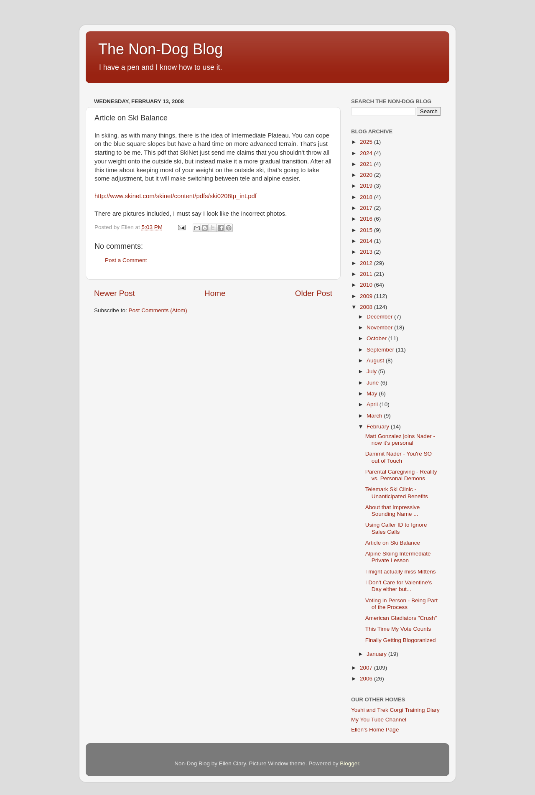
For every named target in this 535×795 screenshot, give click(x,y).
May (373, 393)
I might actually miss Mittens (400, 571)
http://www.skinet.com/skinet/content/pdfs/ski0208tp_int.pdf (175, 196)
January (377, 654)
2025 (367, 142)
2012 (367, 263)
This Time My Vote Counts (398, 629)
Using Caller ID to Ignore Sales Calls (396, 528)
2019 (367, 186)
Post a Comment (126, 260)
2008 (367, 307)
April (373, 404)
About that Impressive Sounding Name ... (392, 510)
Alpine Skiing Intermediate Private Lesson (398, 556)
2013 (367, 252)
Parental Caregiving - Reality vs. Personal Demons (401, 475)
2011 (367, 274)
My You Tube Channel (378, 719)
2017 (367, 208)
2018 (367, 197)
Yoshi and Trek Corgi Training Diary (395, 710)
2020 (367, 175)
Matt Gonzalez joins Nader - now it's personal (400, 439)
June (373, 383)
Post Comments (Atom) (158, 310)
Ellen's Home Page (375, 729)
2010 (367, 285)
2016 (367, 219)
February (379, 426)
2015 (367, 230)
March (375, 416)
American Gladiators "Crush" (401, 618)
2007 (367, 668)
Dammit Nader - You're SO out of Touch (398, 457)
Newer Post (114, 293)
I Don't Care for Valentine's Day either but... (398, 585)
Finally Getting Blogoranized (400, 640)
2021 (367, 164)
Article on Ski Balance (392, 543)
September (381, 350)
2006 (367, 678)
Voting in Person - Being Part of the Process (401, 603)
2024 (367, 153)
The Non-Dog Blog (160, 49)
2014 (367, 241)
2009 (367, 296)
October (377, 338)
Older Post (313, 293)
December (380, 316)
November (380, 327)
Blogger (349, 763)
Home (214, 293)
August (376, 360)
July (372, 371)
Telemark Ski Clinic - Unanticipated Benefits (396, 492)
